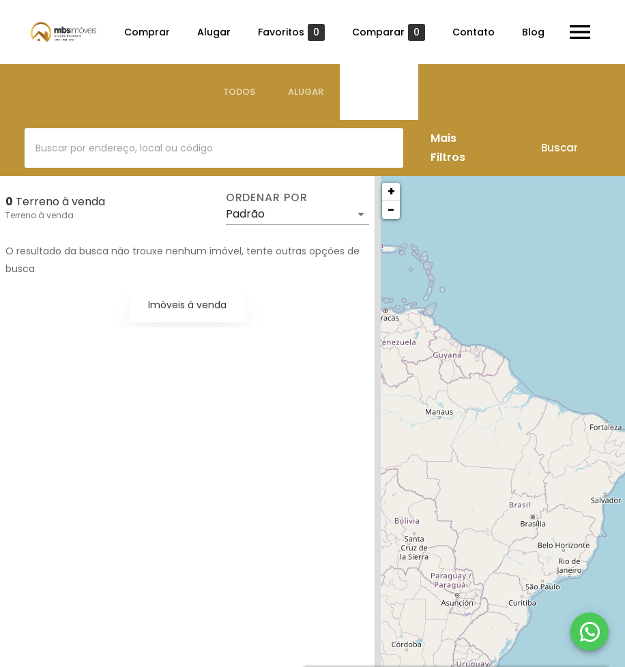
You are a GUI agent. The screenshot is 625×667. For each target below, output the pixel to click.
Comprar (147, 32)
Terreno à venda (39, 215)
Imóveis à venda (187, 305)
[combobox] (214, 148)
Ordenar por (267, 197)
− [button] (391, 209)
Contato (473, 32)
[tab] (239, 92)
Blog (533, 32)
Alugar (214, 32)
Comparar (388, 32)
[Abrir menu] (580, 32)
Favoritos (291, 32)
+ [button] (391, 191)
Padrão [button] (245, 214)
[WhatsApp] (589, 631)
